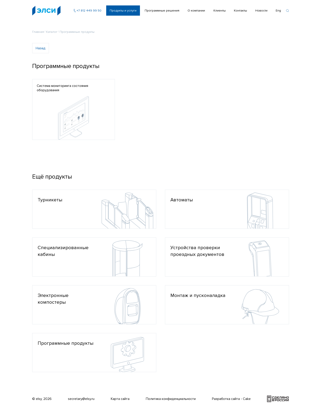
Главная (38, 32)
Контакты (240, 10)
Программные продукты (77, 32)
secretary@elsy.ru (81, 399)
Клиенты (219, 10)
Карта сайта (120, 399)
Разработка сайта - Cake (231, 399)
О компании (196, 10)
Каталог (51, 32)
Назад (40, 48)
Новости (261, 10)
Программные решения (162, 10)
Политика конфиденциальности (171, 399)
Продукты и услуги (123, 10)
